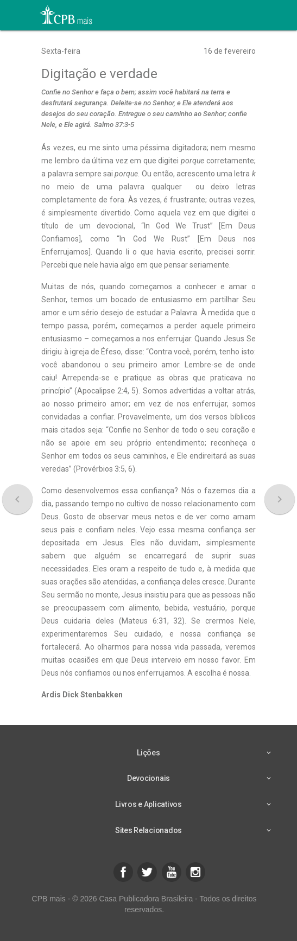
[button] (123, 872)
